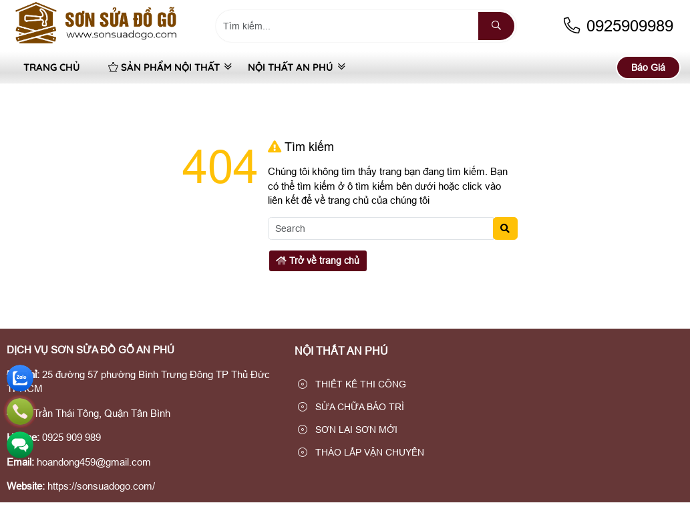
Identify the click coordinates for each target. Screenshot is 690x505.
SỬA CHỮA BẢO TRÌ (351, 406)
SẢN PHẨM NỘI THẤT (164, 67)
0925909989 (617, 26)
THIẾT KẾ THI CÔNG (352, 384)
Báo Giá (648, 67)
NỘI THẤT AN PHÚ (290, 67)
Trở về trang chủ (317, 260)
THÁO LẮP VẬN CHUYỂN (361, 452)
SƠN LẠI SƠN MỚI (347, 429)
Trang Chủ (51, 67)
